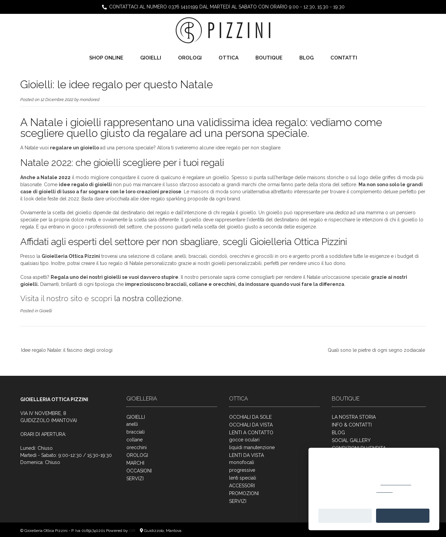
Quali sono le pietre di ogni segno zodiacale (376, 350)
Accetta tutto (402, 515)
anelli (132, 424)
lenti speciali (242, 478)
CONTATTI (343, 58)
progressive (242, 470)
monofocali (241, 462)
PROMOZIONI (244, 493)
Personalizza (344, 515)
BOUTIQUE (268, 58)
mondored (90, 99)
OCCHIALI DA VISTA (251, 425)
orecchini (136, 447)
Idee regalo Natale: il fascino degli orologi (67, 350)
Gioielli (45, 310)
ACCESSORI (242, 485)
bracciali (135, 432)
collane (134, 439)
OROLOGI (190, 58)
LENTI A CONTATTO (251, 432)
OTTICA (229, 58)
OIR (133, 530)
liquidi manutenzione (252, 447)
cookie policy (395, 482)
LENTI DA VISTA (246, 455)
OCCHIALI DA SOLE (250, 417)
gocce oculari (244, 439)
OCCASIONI (139, 470)
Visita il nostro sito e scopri (66, 298)
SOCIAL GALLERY (351, 440)
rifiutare (384, 489)
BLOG (306, 58)
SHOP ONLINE (106, 58)
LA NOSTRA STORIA (354, 417)
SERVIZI (135, 478)
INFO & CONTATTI (352, 425)
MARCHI (135, 463)
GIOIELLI (150, 58)
